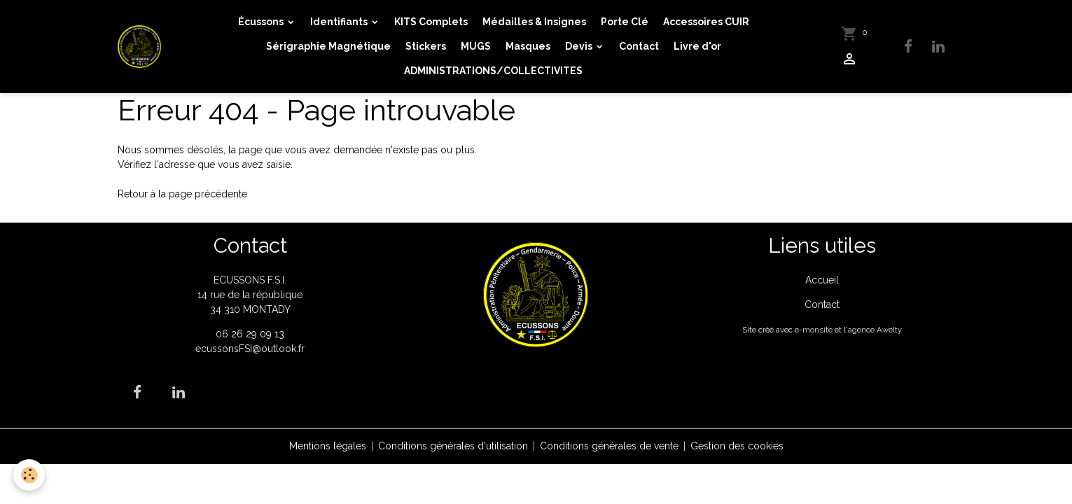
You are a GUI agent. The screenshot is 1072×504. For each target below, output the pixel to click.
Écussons (262, 21)
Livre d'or (697, 46)
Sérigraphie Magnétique (328, 46)
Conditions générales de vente (609, 445)
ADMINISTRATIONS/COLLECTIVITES (493, 70)
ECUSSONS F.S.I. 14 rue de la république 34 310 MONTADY (249, 294)
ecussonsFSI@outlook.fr (250, 348)
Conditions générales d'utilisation (453, 445)
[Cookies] (30, 475)
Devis (579, 46)
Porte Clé (624, 21)
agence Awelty (875, 330)
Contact (639, 46)
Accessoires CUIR (706, 21)
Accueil (822, 280)
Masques (528, 46)
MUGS (476, 46)
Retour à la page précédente (182, 194)
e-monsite (814, 330)
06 (223, 334)
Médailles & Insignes (534, 21)
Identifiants (340, 21)
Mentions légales (327, 445)
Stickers (425, 46)
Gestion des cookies (737, 445)
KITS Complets (431, 21)
